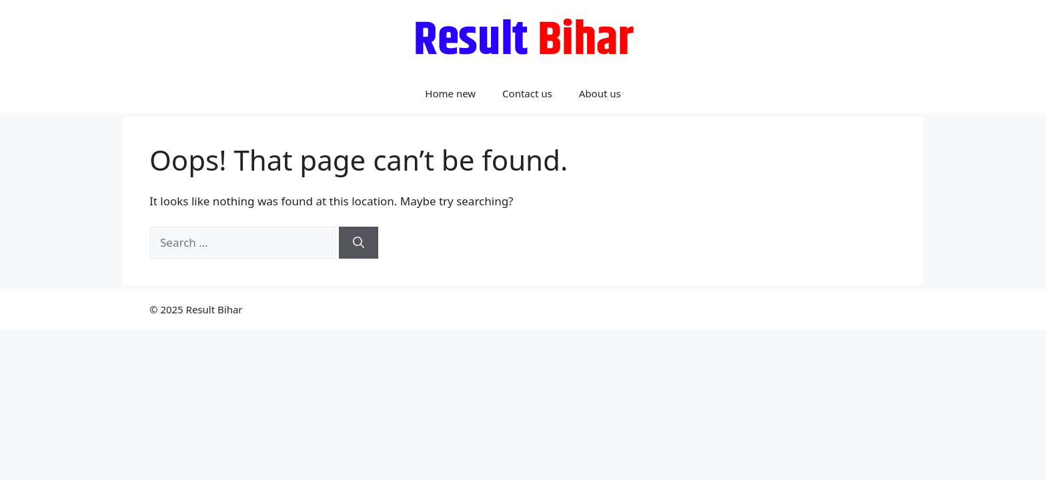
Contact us (527, 93)
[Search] (358, 243)
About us (600, 93)
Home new (450, 93)
